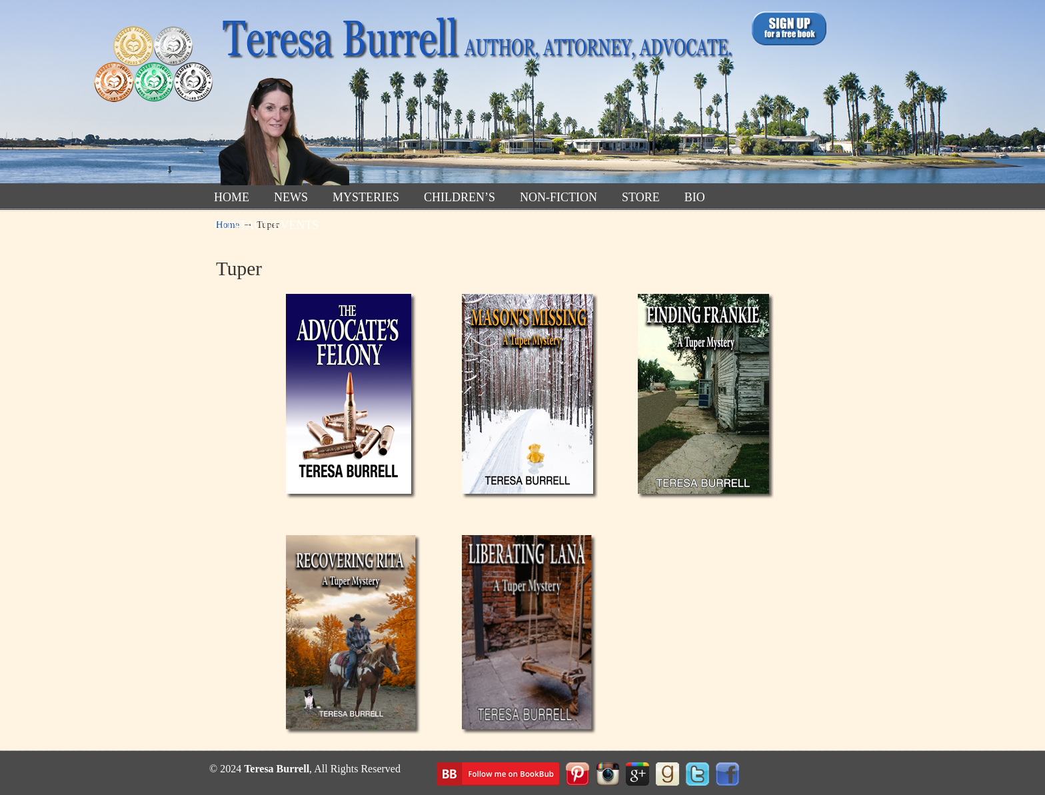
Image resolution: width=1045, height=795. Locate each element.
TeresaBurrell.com (474, 95)
